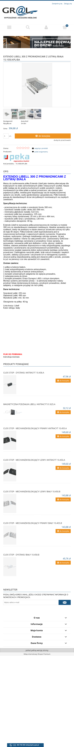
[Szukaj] (28, 28)
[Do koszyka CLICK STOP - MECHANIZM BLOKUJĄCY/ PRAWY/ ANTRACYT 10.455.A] (63, 436)
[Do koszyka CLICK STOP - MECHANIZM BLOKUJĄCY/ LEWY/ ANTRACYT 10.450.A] (63, 468)
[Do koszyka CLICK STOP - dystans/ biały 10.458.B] (63, 563)
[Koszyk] (65, 28)
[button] (9, 28)
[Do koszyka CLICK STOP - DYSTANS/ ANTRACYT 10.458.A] (63, 381)
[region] (37, 42)
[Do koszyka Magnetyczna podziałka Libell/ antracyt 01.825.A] (63, 412)
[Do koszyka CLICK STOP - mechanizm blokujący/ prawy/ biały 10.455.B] (63, 531)
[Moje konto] (46, 28)
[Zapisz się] (65, 602)
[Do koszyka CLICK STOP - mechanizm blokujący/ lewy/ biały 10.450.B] (63, 499)
